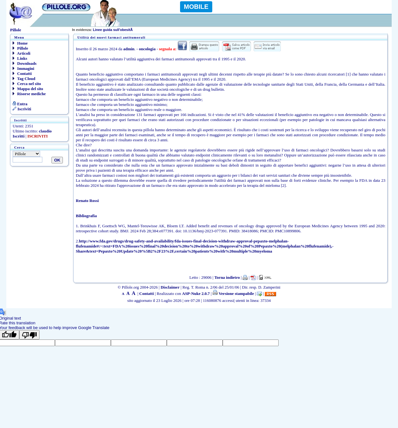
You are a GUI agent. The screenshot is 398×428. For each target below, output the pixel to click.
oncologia (147, 48)
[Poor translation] (29, 334)
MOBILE (196, 6)
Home (20, 43)
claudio (45, 131)
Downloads (25, 63)
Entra (20, 103)
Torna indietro (227, 277)
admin (128, 48)
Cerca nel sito (27, 83)
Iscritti (19, 136)
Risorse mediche (29, 93)
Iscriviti (22, 109)
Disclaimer (169, 287)
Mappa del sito (28, 88)
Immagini (23, 68)
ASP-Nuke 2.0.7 (196, 293)
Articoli (21, 53)
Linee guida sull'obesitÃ (103, 30)
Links (20, 58)
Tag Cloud (24, 78)
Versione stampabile (233, 293)
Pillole (20, 48)
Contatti (22, 73)
